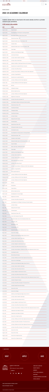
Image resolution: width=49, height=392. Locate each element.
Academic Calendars (5, 9)
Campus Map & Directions (37, 365)
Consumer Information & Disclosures (39, 376)
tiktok (21, 373)
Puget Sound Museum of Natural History (10, 383)
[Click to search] (46, 4)
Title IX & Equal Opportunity (38, 372)
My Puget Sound (43, 1)
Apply (6, 0)
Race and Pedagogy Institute (8, 385)
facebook (11, 373)
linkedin (16, 373)
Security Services (36, 367)
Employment (35, 374)
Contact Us (12, 370)
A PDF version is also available (10, 24)
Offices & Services (36, 378)
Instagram (13, 373)
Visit (4, 0)
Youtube (19, 373)
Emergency (35, 370)
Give (9, 0)
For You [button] (24, 0)
